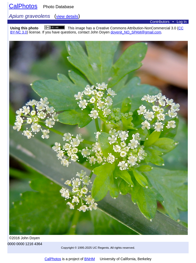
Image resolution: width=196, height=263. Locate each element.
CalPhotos (23, 6)
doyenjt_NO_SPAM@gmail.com (136, 32)
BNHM (89, 259)
